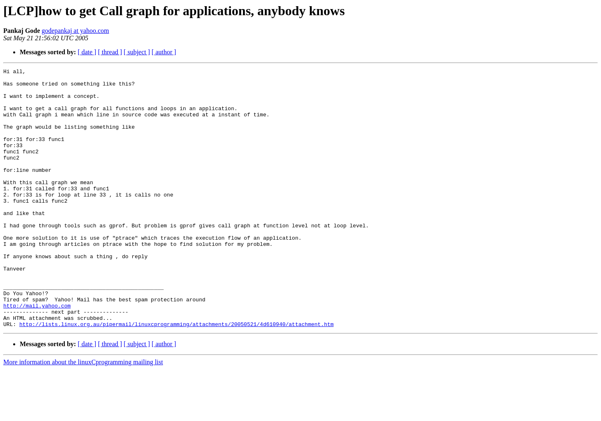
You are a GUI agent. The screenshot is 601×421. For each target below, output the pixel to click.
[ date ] (87, 52)
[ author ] (164, 52)
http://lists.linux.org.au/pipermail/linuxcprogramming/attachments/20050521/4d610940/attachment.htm (176, 375)
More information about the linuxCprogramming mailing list (83, 413)
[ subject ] (137, 52)
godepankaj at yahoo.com (75, 30)
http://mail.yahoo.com (37, 353)
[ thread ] (110, 52)
